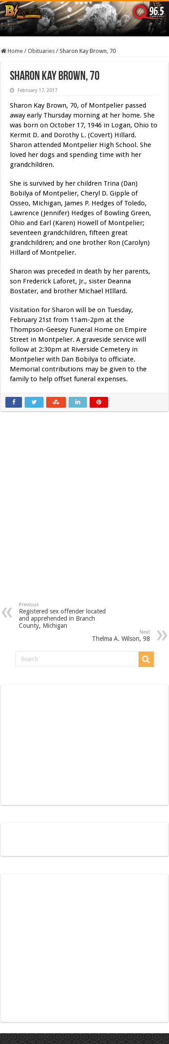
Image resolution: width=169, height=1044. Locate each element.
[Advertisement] (85, 513)
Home (12, 51)
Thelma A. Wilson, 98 (104, 635)
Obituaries (41, 51)
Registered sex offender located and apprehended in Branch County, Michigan (65, 615)
